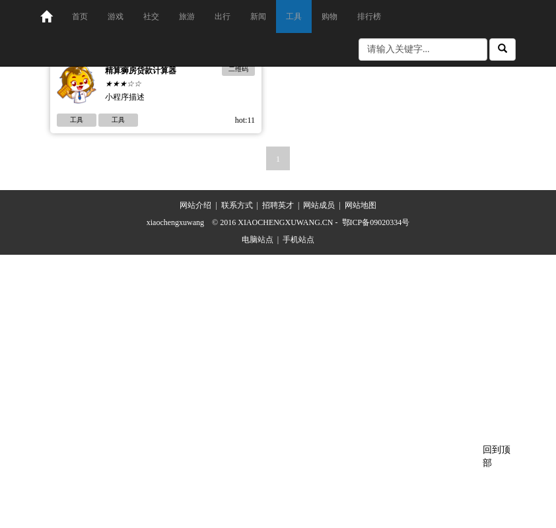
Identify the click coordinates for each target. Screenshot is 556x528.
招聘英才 (278, 205)
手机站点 (298, 239)
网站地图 (360, 205)
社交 (151, 16)
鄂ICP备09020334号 (376, 222)
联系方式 (237, 205)
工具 (294, 16)
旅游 (187, 16)
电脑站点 (257, 239)
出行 (222, 16)
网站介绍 (195, 205)
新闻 (258, 16)
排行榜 (369, 16)
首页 (80, 16)
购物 (329, 16)
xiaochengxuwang (175, 222)
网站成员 (319, 205)
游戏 (115, 16)
